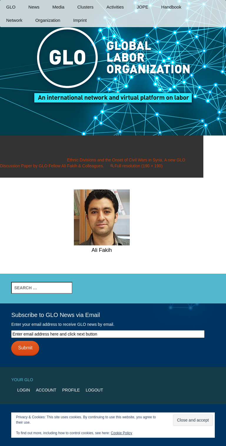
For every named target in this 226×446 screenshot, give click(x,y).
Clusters (85, 6)
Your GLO (22, 379)
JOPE (142, 6)
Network (14, 20)
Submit (25, 347)
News (34, 6)
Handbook (171, 6)
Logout (94, 390)
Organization (47, 20)
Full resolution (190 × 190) (138, 165)
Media (58, 6)
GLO (11, 6)
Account (46, 390)
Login (23, 390)
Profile (71, 390)
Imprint (80, 20)
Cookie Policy (121, 433)
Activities (115, 6)
